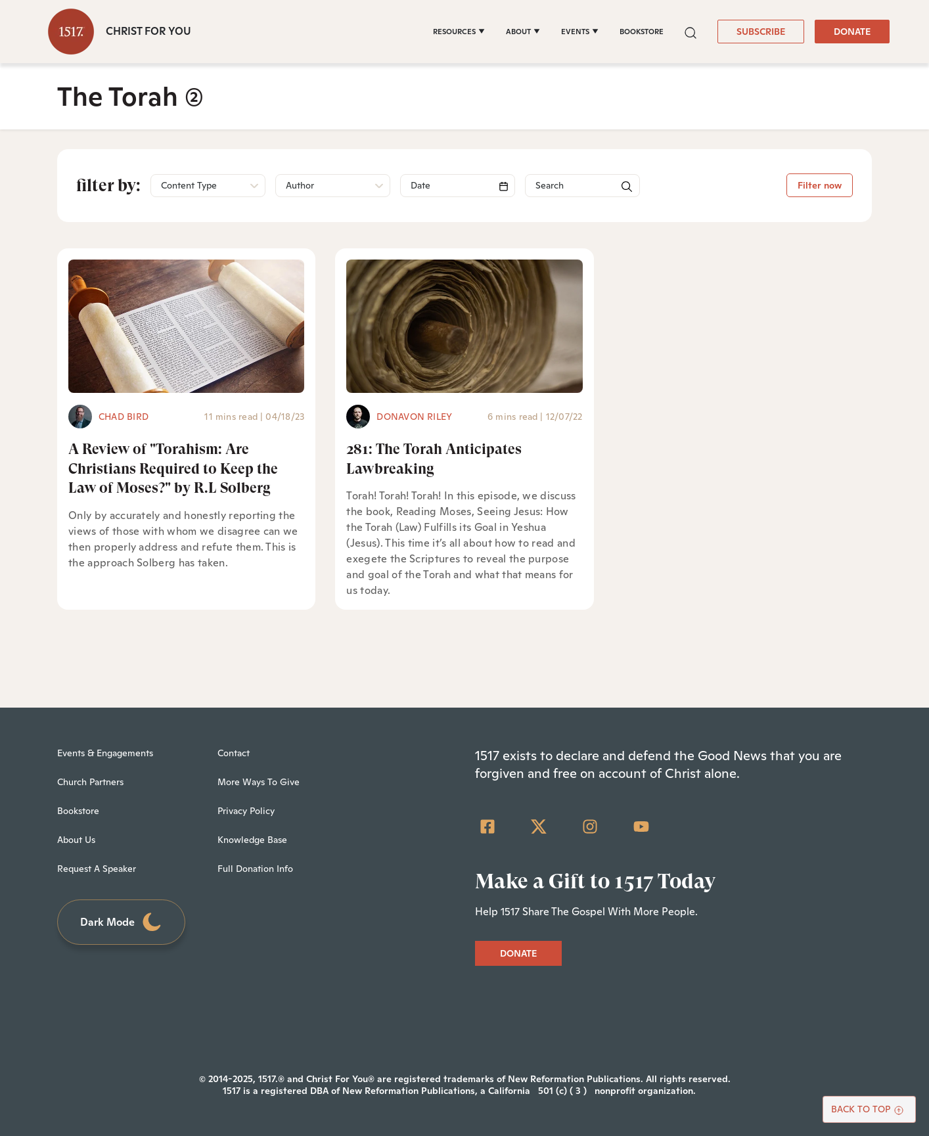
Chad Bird (123, 416)
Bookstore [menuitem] (78, 811)
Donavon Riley (414, 416)
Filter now (820, 185)
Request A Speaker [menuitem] (96, 869)
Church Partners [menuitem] (90, 782)
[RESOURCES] (458, 32)
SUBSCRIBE (760, 31)
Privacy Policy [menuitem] (246, 811)
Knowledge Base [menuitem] (252, 840)
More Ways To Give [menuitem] (258, 782)
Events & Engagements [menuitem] (105, 753)
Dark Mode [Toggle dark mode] (121, 922)
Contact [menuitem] (233, 753)
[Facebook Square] (487, 826)
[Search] (457, 185)
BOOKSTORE (642, 31)
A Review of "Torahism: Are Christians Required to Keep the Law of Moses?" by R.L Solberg (173, 468)
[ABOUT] (523, 32)
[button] (690, 31)
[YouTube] (641, 826)
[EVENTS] (580, 32)
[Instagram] (590, 826)
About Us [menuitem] (76, 840)
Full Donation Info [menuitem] (255, 869)
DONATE (852, 31)
